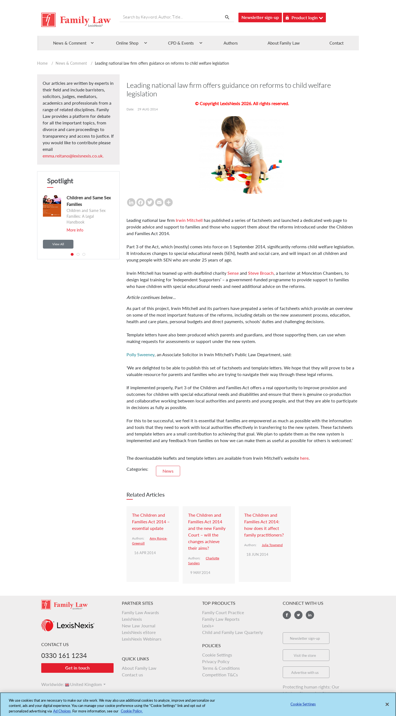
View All (58, 244)
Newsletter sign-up (260, 17)
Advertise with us (305, 672)
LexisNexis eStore (139, 632)
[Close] (387, 707)
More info (75, 230)
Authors (231, 42)
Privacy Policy (215, 661)
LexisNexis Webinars (141, 638)
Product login (304, 16)
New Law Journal (138, 625)
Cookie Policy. (132, 713)
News (168, 470)
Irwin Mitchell (189, 220)
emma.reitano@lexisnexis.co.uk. (73, 155)
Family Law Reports (221, 619)
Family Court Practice (223, 612)
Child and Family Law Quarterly (232, 632)
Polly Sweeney (141, 354)
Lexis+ (208, 625)
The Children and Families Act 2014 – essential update (151, 521)
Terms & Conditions (221, 668)
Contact (336, 42)
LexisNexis (132, 619)
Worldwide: (50, 684)
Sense (233, 273)
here (304, 458)
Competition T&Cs (220, 674)
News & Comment (71, 63)
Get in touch (77, 667)
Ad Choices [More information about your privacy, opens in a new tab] (62, 713)
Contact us (132, 674)
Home (42, 63)
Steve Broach (261, 273)
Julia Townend (272, 545)
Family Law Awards (140, 612)
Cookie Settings (217, 654)
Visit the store (305, 655)
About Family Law (284, 42)
